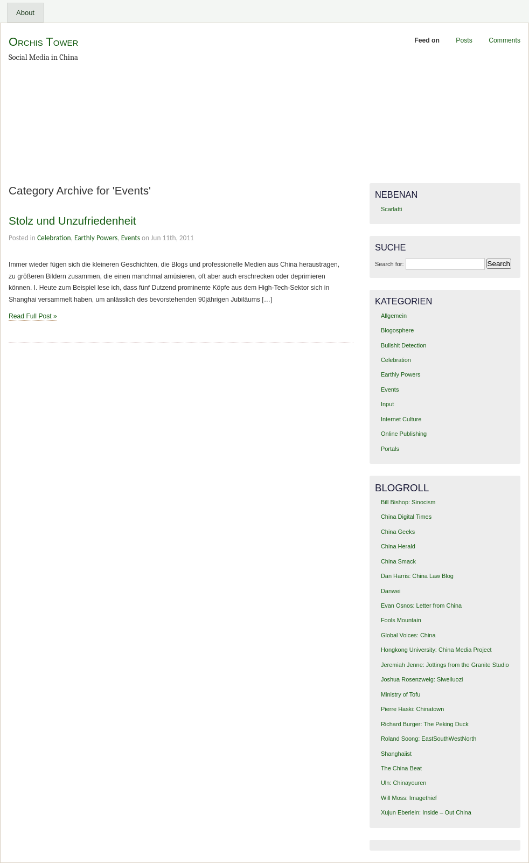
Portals (390, 449)
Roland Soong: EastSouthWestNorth (428, 738)
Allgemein (394, 315)
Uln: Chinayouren (404, 783)
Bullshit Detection (404, 345)
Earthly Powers (95, 237)
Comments (504, 40)
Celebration (54, 237)
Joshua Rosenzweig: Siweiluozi (422, 679)
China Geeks (398, 531)
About (25, 13)
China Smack (398, 561)
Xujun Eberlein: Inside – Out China (426, 812)
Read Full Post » (33, 316)
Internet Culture (401, 419)
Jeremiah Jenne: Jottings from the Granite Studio (445, 665)
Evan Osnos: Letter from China (421, 605)
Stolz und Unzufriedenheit (72, 220)
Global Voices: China (408, 635)
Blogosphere (397, 330)
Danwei (390, 591)
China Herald (398, 546)
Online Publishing (404, 433)
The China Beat (401, 768)
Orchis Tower (43, 41)
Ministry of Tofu (400, 694)
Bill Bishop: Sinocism (408, 502)
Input (387, 404)
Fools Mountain (401, 620)
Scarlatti (391, 209)
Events (130, 237)
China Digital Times (406, 516)
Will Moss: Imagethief (409, 798)
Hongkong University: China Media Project (436, 649)
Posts (464, 40)
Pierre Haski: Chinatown (412, 709)
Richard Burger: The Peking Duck (425, 724)
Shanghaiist (396, 753)
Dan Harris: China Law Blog (417, 576)
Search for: (389, 264)
